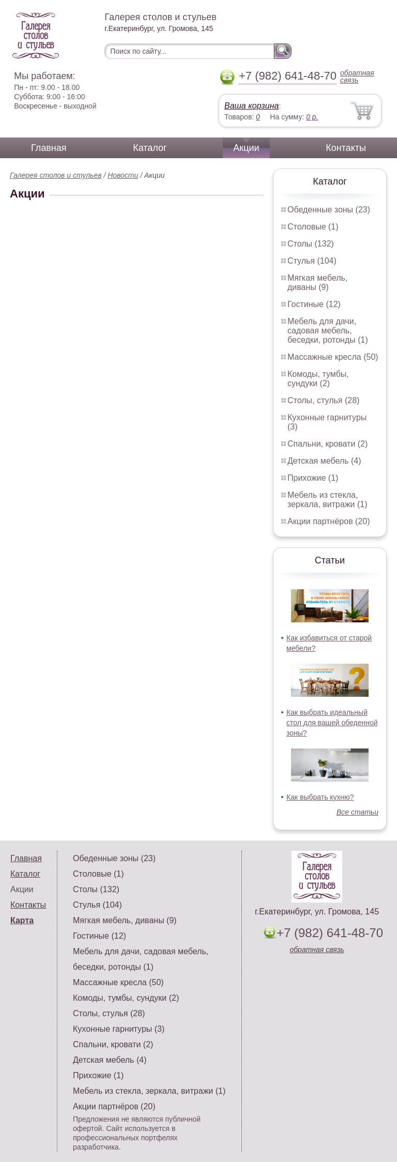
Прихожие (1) (312, 477)
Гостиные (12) (314, 304)
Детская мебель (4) (324, 460)
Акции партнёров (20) (328, 521)
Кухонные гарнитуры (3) (118, 1029)
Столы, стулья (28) (323, 400)
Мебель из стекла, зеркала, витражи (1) (327, 500)
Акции (246, 148)
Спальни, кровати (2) (327, 443)
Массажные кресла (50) (332, 357)
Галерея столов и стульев (56, 175)
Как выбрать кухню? (320, 797)
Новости (123, 175)
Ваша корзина (251, 105)
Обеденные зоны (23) (328, 209)
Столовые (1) (313, 226)
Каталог (149, 148)
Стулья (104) (312, 260)
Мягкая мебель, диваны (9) (317, 282)
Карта (22, 920)
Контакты (346, 148)
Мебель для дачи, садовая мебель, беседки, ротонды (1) (327, 330)
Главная (49, 148)
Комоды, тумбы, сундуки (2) (318, 379)
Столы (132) (310, 243)
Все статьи (357, 812)
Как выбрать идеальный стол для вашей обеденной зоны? (332, 722)
